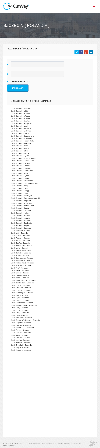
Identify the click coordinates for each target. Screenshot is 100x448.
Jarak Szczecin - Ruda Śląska (22, 171)
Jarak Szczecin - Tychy (19, 186)
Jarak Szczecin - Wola (19, 173)
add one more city (21, 82)
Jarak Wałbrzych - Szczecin (21, 318)
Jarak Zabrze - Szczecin (20, 275)
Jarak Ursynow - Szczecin (21, 290)
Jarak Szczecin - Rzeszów (21, 166)
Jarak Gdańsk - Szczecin (20, 243)
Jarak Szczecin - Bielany (20, 178)
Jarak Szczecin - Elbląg (20, 191)
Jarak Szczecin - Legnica (20, 218)
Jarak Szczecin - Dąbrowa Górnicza (24, 183)
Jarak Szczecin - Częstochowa (22, 136)
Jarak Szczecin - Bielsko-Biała (22, 161)
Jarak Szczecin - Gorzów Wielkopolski (25, 198)
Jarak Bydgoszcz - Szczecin (21, 245)
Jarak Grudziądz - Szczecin (21, 345)
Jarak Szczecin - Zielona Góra (22, 206)
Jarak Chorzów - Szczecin (21, 333)
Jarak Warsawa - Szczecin (21, 231)
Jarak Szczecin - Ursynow (21, 168)
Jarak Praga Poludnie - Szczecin (23, 280)
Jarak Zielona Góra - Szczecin (22, 328)
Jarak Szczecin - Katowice (21, 128)
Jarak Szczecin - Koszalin (20, 216)
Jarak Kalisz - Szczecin (19, 335)
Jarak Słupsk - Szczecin (20, 348)
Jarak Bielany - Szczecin (20, 300)
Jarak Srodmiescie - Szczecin (22, 303)
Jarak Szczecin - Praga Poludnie (23, 158)
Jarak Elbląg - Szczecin (20, 313)
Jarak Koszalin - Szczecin (20, 338)
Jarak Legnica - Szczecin (20, 340)
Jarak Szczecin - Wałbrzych (21, 196)
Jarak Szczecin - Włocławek (21, 203)
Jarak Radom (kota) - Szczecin (22, 263)
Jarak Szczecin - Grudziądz (21, 223)
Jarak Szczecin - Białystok (21, 131)
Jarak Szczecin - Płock (19, 193)
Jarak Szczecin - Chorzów (21, 211)
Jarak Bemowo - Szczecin (21, 343)
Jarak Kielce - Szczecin (19, 270)
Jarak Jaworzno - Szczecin (21, 350)
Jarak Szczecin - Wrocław (20, 116)
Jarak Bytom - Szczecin (20, 278)
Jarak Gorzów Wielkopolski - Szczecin (25, 320)
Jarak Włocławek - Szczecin (21, 325)
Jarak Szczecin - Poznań (20, 118)
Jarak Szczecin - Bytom (20, 156)
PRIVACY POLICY (64, 444)
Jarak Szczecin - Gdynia (20, 133)
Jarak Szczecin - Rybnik (20, 176)
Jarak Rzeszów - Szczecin (21, 288)
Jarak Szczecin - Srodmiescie (22, 181)
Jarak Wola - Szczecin (19, 295)
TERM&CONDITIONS (49, 444)
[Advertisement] (50, 376)
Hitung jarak (18, 88)
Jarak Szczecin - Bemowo (21, 221)
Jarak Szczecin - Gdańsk (20, 121)
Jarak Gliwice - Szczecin (20, 273)
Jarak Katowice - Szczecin (21, 250)
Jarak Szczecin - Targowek (21, 201)
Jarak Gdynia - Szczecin (20, 255)
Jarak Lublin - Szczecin (19, 248)
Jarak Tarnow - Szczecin (20, 330)
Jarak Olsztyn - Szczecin (20, 285)
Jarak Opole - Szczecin (19, 310)
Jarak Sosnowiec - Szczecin (21, 260)
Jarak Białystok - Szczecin (21, 253)
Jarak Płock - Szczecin (19, 315)
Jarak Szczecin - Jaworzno (21, 228)
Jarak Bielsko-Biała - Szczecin (22, 283)
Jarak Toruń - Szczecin (19, 268)
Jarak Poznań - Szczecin (20, 240)
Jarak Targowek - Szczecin (21, 323)
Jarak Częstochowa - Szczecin (22, 258)
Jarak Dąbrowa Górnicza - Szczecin (24, 305)
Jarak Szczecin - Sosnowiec (21, 138)
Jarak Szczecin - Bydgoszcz (21, 123)
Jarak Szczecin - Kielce (19, 148)
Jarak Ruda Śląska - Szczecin (22, 293)
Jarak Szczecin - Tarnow (20, 208)
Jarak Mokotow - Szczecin (21, 265)
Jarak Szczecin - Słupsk (20, 225)
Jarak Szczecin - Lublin (19, 126)
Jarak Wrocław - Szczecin (20, 238)
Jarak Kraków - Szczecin (20, 235)
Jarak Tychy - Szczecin (19, 308)
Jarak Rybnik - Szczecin (20, 298)
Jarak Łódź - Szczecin (19, 233)
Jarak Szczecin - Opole (19, 188)
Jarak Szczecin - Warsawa (21, 109)
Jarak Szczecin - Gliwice (20, 151)
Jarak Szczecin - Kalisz (19, 213)
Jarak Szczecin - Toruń (19, 146)
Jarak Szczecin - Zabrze (20, 153)
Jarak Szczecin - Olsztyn (20, 163)
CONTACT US (76, 444)
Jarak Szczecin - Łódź (19, 111)
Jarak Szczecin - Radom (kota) (22, 141)
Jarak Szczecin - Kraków (20, 113)
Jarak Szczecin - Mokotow (21, 143)
